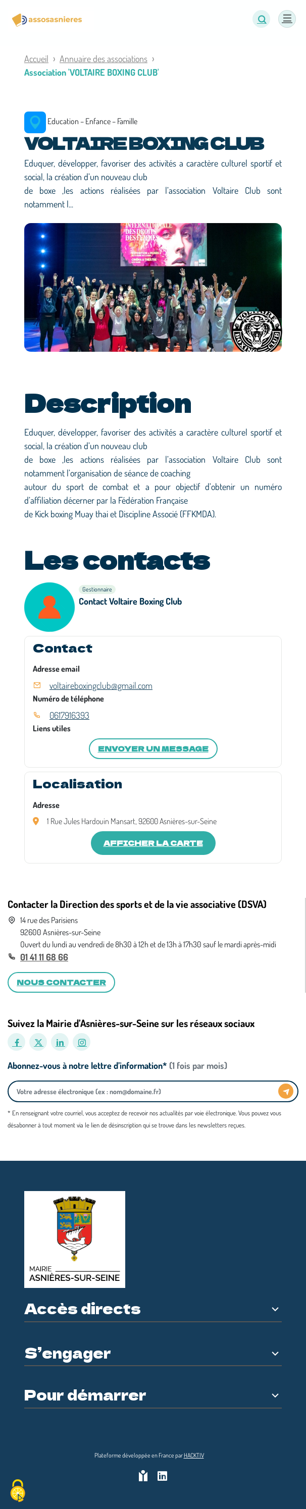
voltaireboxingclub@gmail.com (100, 685)
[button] (261, 19)
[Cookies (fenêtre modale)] (17, 1491)
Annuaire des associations (103, 58)
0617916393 (69, 715)
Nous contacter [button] (61, 982)
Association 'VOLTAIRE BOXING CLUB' (91, 72)
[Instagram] (81, 1042)
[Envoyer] (285, 1091)
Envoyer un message (153, 748)
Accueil (36, 58)
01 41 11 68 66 (44, 956)
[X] (38, 1042)
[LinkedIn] (60, 1042)
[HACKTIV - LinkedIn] (162, 1477)
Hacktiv (194, 1455)
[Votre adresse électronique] (146, 1091)
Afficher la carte (153, 843)
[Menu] (287, 19)
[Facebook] (16, 1042)
